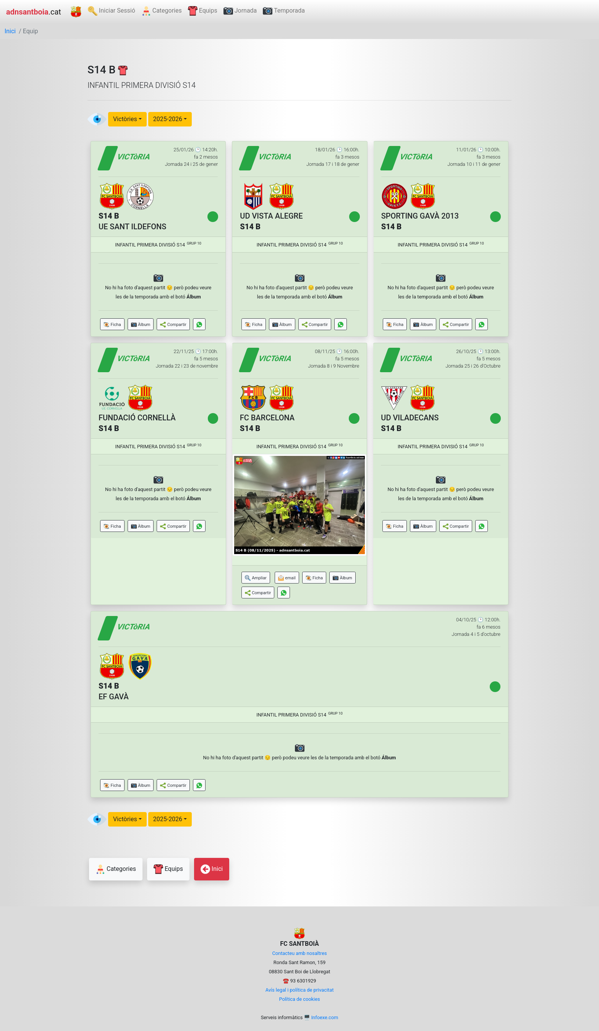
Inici (10, 31)
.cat (33, 11)
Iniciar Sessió (111, 11)
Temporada (284, 11)
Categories (161, 11)
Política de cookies (299, 999)
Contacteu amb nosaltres (299, 953)
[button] (112, 324)
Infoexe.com (324, 1017)
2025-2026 (167, 119)
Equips (202, 11)
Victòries (125, 119)
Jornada (240, 11)
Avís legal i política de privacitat (300, 990)
